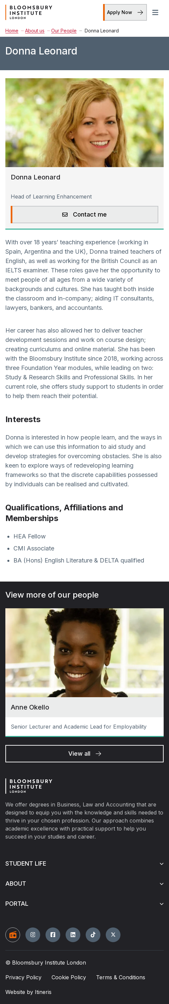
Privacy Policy (23, 977)
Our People (62, 30)
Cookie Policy (69, 977)
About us (33, 30)
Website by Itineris (28, 992)
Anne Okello (30, 707)
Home (11, 30)
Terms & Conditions (120, 977)
